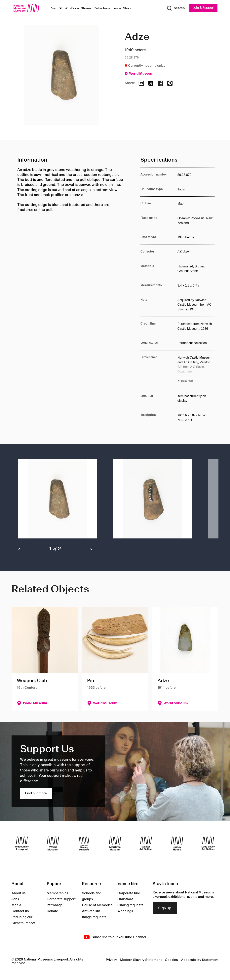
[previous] (24, 549)
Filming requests (130, 905)
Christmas (125, 899)
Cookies (171, 960)
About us (19, 893)
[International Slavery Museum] (84, 844)
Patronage (55, 905)
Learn (116, 8)
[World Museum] (53, 844)
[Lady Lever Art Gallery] (208, 844)
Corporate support (61, 899)
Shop (127, 8)
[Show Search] (175, 8)
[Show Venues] (60, 8)
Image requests (94, 917)
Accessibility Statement (199, 960)
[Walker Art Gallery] (146, 844)
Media (16, 905)
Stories (86, 8)
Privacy (111, 960)
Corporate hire (128, 893)
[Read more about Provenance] (195, 369)
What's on (72, 8)
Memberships (57, 893)
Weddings (125, 911)
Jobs (15, 899)
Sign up (164, 908)
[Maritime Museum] (115, 844)
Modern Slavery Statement (141, 960)
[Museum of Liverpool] (22, 844)
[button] (57, 500)
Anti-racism (91, 911)
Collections (102, 8)
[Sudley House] (177, 844)
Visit (54, 8)
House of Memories (97, 905)
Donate (52, 911)
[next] (86, 549)
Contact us (20, 911)
